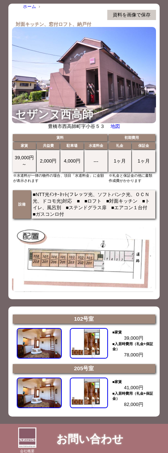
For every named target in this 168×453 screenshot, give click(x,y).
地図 (115, 126)
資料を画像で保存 (132, 14)
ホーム (29, 6)
